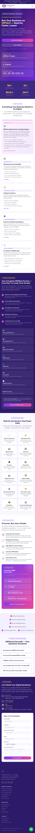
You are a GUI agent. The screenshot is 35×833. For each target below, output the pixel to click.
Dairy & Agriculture (6, 804)
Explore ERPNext (17, 45)
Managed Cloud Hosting (7, 790)
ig (11, 782)
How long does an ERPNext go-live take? (13, 650)
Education (4, 810)
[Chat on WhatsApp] (31, 829)
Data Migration (5, 796)
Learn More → (6, 179)
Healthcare (4, 808)
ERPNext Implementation (7, 788)
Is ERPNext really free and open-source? (13, 660)
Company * (7, 725)
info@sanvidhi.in (8, 705)
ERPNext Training (5, 798)
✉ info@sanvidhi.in (22, 2)
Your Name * (7, 718)
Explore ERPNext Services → (9, 150)
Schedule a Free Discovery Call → (17, 604)
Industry (6, 741)
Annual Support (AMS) (6, 792)
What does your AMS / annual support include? (15, 670)
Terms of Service (12, 830)
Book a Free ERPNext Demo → (17, 404)
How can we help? (9, 747)
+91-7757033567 (9, 702)
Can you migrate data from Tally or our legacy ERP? (16, 665)
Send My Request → (17, 758)
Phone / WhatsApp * (9, 730)
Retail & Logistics (5, 812)
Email (5, 736)
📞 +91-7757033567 (13, 2)
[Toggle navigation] (32, 6)
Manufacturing (5, 806)
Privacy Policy (4, 830)
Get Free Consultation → (17, 40)
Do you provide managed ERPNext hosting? (14, 655)
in (2, 782)
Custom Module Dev (6, 794)
